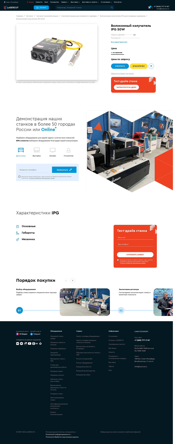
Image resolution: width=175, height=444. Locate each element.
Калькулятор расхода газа (85, 370)
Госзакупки (54, 2)
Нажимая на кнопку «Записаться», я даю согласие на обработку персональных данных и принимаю (46, 177)
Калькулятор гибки (83, 374)
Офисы (111, 366)
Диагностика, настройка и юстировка (85, 347)
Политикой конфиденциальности (58, 434)
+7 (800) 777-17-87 (161, 6)
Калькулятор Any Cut (84, 366)
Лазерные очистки (57, 375)
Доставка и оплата (90, 2)
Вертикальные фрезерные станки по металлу (58, 387)
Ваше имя (121, 237)
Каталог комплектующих (56, 413)
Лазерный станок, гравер (56, 337)
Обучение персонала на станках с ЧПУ (88, 353)
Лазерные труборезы (58, 348)
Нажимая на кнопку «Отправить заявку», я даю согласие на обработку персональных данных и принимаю (136, 261)
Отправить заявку (135, 254)
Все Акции (112, 348)
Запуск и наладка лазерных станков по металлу (86, 341)
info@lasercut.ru (163, 9)
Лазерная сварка (56, 371)
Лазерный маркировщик (55, 353)
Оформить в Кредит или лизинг (122, 73)
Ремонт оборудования (84, 362)
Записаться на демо (126, 87)
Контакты (118, 2)
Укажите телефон (28, 170)
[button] (72, 280)
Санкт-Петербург (141, 331)
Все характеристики (119, 42)
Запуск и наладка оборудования (88, 336)
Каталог (41, 7)
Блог (46, 2)
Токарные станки (56, 393)
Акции (30, 2)
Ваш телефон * (123, 244)
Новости (39, 2)
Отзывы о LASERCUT (116, 340)
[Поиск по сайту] (84, 7)
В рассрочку (139, 66)
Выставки (75, 2)
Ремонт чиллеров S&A (84, 358)
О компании (106, 2)
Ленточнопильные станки (57, 398)
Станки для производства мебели (58, 366)
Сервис (65, 2)
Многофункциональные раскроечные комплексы (59, 406)
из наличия (118, 52)
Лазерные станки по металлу (57, 343)
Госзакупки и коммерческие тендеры (117, 357)
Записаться (64, 170)
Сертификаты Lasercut (117, 344)
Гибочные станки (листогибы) (56, 380)
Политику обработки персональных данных (42, 178)
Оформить (120, 66)
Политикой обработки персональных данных (62, 437)
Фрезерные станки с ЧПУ (57, 359)
